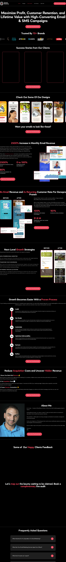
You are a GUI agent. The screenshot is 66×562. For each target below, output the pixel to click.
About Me (42, 3)
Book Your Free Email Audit (60, 3)
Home (19, 3)
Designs (23, 3)
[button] (1, 466)
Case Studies (29, 3)
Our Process (36, 3)
